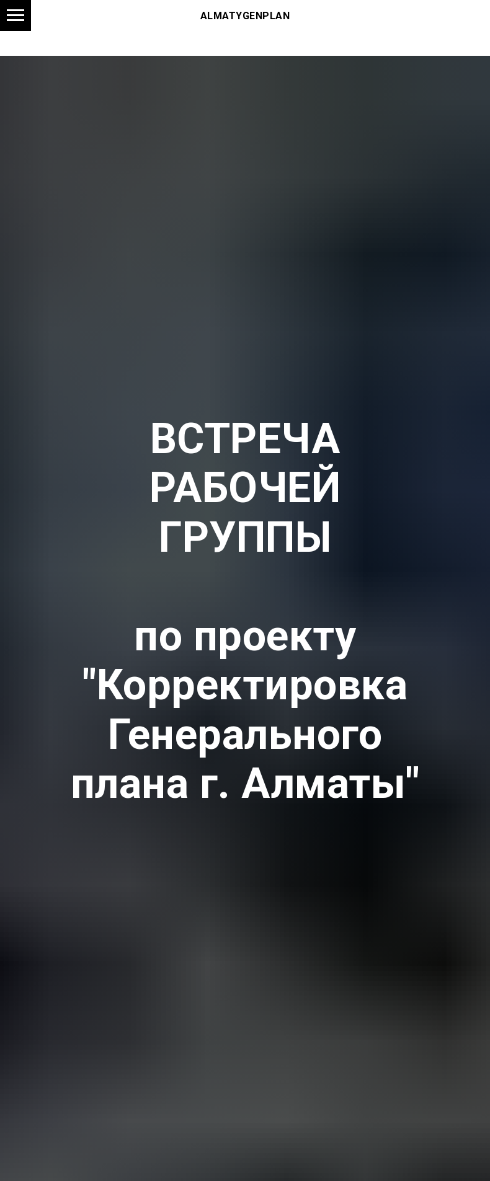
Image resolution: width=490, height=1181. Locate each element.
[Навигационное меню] (15, 15)
